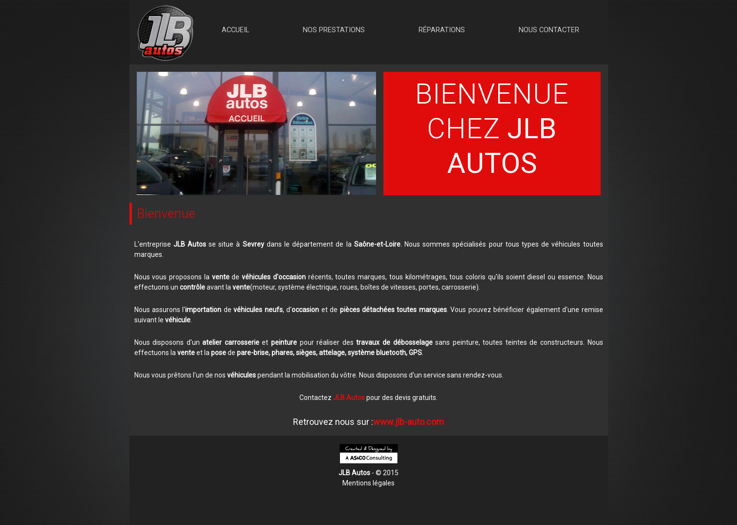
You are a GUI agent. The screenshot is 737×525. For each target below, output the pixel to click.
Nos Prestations (334, 30)
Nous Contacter (549, 30)
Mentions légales (368, 483)
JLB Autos (349, 397)
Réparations (442, 30)
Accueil (235, 30)
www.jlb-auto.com (408, 422)
